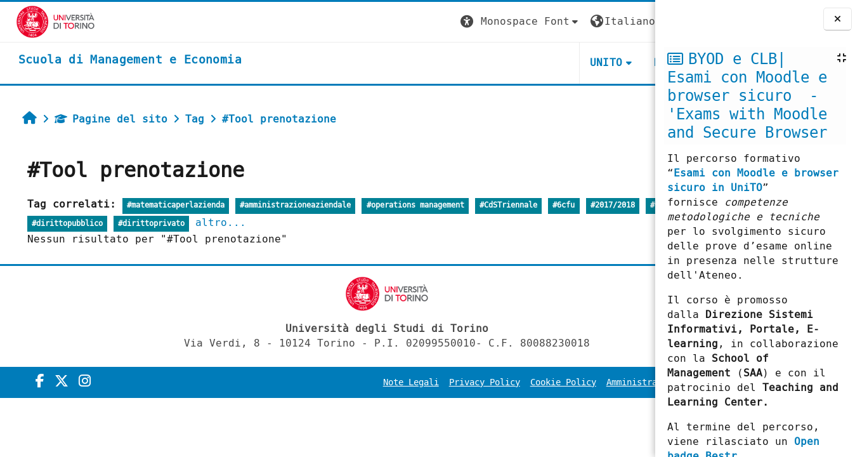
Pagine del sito (101, 119)
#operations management (406, 205)
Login (629, 21)
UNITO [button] (503, 62)
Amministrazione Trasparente (572, 382)
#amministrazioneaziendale (286, 205)
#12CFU (35, 223)
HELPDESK (577, 62)
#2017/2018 (603, 205)
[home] (114, 60)
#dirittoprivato (226, 223)
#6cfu (555, 205)
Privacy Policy (381, 382)
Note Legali (308, 382)
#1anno (78, 223)
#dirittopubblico (142, 223)
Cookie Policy (460, 382)
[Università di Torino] (39, 21)
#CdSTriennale (499, 205)
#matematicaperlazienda (166, 205)
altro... (296, 222)
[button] (418, 22)
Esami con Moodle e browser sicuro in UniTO (753, 180)
